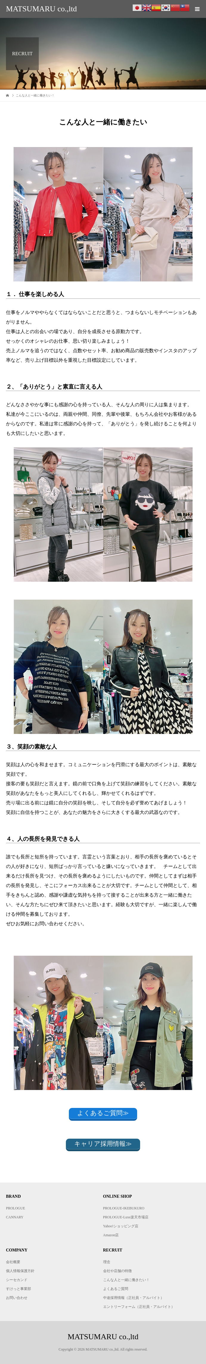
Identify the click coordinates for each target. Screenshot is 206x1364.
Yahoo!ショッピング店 (121, 1226)
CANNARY (15, 1217)
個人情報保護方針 (20, 1271)
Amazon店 (111, 1235)
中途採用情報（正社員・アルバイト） (133, 1298)
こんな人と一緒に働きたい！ (126, 1280)
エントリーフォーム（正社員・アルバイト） (139, 1307)
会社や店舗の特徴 (117, 1271)
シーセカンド (16, 1280)
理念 (106, 1262)
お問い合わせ (16, 1298)
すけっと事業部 (18, 1289)
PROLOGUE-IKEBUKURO (124, 1208)
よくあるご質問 (115, 1289)
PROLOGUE (15, 1208)
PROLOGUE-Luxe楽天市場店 (126, 1217)
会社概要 (13, 1262)
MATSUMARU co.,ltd (41, 8)
